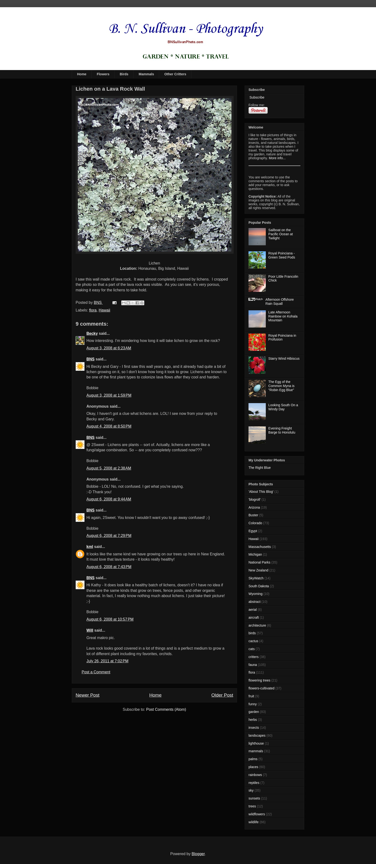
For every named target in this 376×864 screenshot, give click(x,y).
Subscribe (256, 97)
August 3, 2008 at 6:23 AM (108, 348)
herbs (253, 720)
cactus (253, 641)
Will (89, 630)
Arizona (254, 507)
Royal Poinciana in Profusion (282, 337)
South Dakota (259, 586)
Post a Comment (96, 672)
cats (252, 649)
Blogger (198, 854)
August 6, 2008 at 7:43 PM (108, 567)
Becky (92, 333)
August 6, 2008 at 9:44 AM (108, 499)
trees (252, 806)
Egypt (253, 531)
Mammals (146, 74)
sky (251, 790)
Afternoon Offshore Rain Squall (280, 302)
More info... (277, 158)
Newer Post (87, 695)
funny (253, 704)
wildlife (254, 822)
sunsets (254, 798)
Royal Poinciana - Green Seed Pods (281, 255)
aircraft (254, 617)
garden (254, 712)
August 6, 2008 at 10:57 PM (109, 619)
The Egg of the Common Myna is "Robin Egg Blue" (281, 386)
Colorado (255, 523)
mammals (256, 751)
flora (93, 310)
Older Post (222, 695)
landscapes (257, 735)
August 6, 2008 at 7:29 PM (108, 536)
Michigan (255, 554)
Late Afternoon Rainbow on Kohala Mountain (282, 316)
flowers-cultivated (261, 688)
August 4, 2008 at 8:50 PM (108, 426)
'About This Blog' (261, 492)
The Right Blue (260, 468)
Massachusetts (260, 547)
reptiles (254, 783)
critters (254, 657)
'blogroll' (255, 499)
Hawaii (104, 310)
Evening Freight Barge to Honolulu (281, 430)
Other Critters (175, 74)
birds (252, 633)
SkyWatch (256, 578)
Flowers (103, 74)
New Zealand (258, 570)
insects (254, 727)
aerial (253, 609)
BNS (90, 359)
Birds (124, 74)
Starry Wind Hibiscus (284, 358)
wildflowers (257, 814)
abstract (255, 602)
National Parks (259, 562)
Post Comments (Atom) (166, 709)
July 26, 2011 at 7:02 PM (107, 661)
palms (253, 759)
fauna (253, 665)
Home (81, 74)
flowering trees (259, 680)
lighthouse (256, 743)
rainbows (255, 775)
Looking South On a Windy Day (283, 407)
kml (89, 547)
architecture (257, 625)
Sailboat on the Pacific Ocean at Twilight (280, 234)
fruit (251, 696)
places (253, 767)
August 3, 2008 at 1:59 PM (108, 395)
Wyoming (255, 594)
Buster (253, 515)
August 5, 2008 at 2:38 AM (108, 468)
